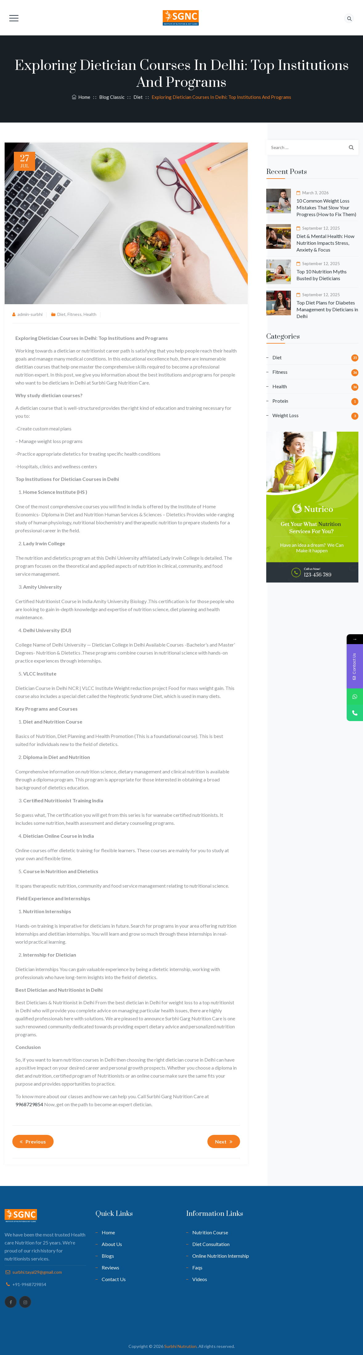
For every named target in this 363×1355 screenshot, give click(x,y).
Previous (32, 1142)
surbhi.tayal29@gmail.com (37, 1272)
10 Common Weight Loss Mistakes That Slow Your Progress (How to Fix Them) (326, 207)
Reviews (110, 1267)
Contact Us (114, 1279)
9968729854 (29, 1104)
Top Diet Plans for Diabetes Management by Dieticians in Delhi (327, 309)
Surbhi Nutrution (180, 1346)
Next (225, 1142)
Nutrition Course (210, 1232)
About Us (112, 1244)
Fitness (74, 314)
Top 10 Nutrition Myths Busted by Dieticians (321, 274)
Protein (280, 401)
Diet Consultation (211, 1244)
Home (81, 97)
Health (90, 314)
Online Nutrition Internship (220, 1256)
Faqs (197, 1267)
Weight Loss (285, 415)
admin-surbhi (30, 314)
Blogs (108, 1256)
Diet (61, 314)
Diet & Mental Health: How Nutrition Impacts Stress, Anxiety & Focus (325, 242)
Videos (199, 1279)
